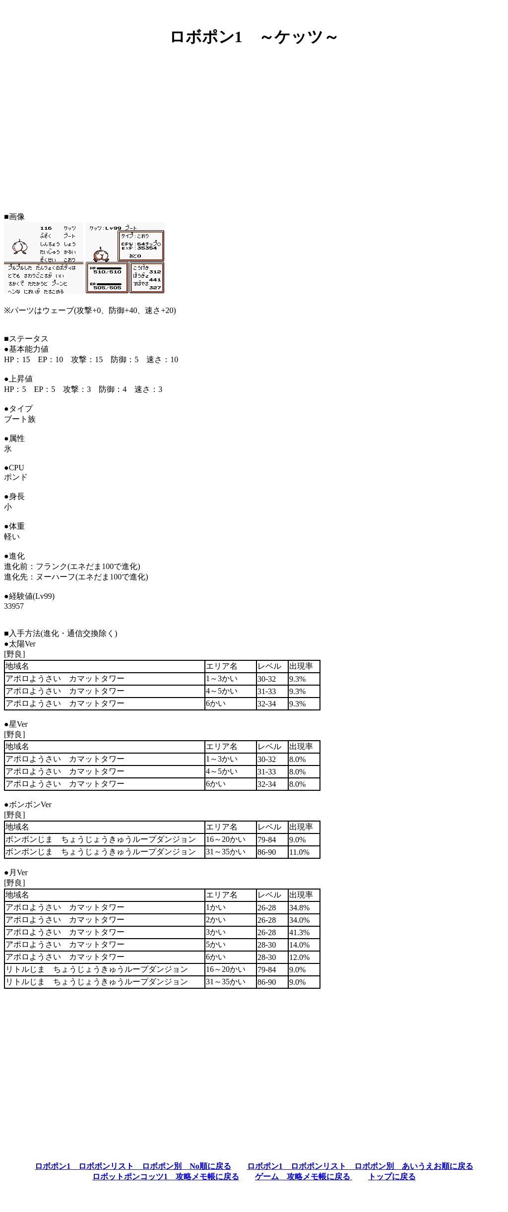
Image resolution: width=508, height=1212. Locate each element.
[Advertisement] (254, 125)
